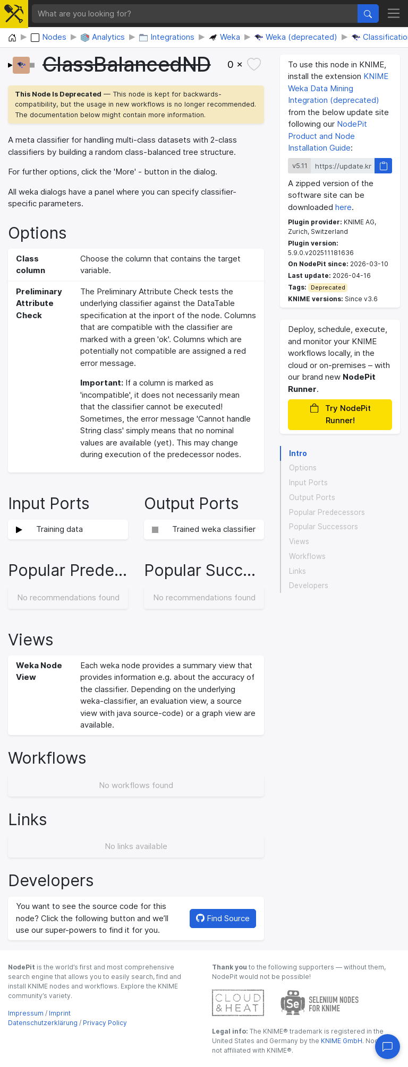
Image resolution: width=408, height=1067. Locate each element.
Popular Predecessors (327, 512)
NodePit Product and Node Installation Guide (327, 136)
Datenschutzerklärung (43, 1023)
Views (299, 541)
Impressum (26, 1013)
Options (303, 467)
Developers (308, 585)
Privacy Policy (105, 1023)
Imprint (60, 1013)
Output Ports (312, 497)
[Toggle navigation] (394, 13)
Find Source (223, 918)
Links (297, 571)
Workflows (307, 556)
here (343, 207)
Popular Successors (323, 526)
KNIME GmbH (340, 1041)
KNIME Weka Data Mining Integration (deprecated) (338, 88)
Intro (298, 453)
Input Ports (308, 482)
